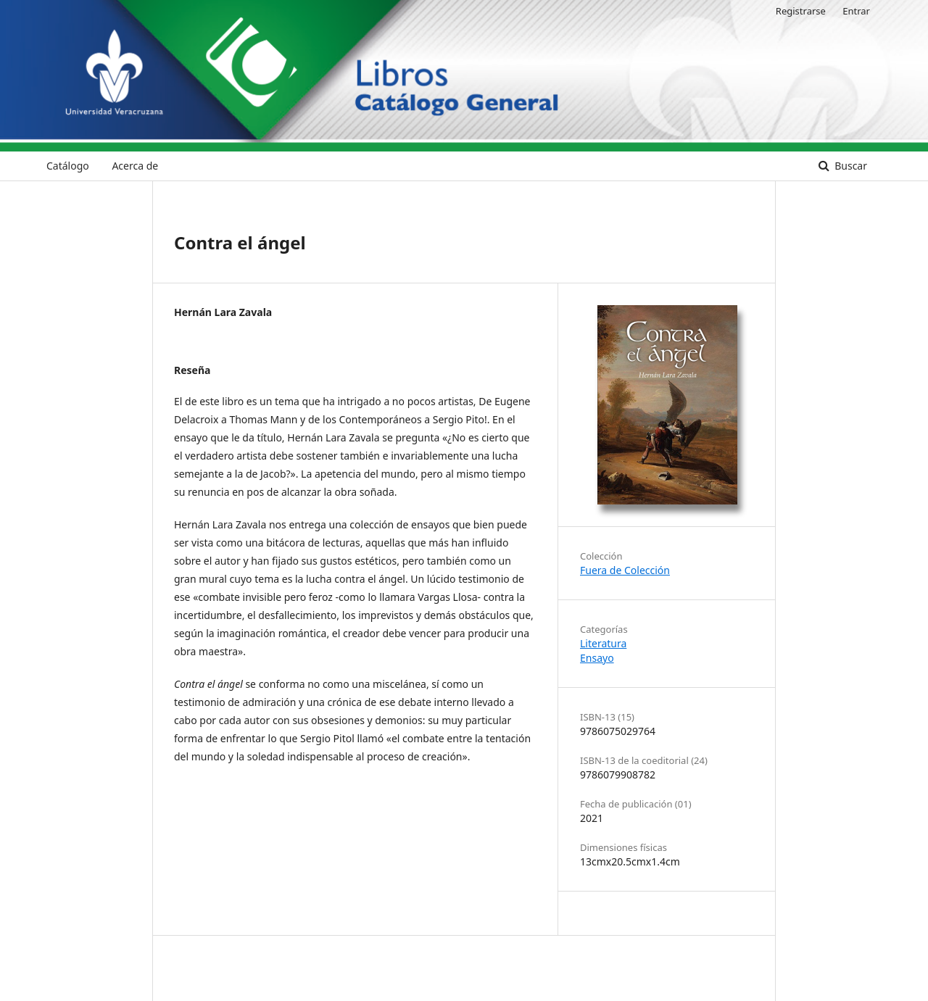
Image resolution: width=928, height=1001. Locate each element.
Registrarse (801, 10)
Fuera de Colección (625, 570)
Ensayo (597, 658)
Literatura (603, 643)
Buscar (849, 166)
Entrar (856, 10)
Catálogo (67, 166)
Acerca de (135, 166)
